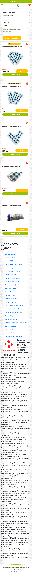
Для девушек (6, 22)
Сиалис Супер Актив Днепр (13, 309)
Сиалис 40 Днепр (10, 302)
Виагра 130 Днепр (10, 329)
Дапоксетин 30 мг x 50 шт (12, 47)
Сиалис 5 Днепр (10, 333)
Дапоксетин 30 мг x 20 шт (12, 126)
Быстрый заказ (15, 74)
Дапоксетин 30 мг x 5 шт (11, 166)
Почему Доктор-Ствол (15, 29)
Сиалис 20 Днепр (10, 275)
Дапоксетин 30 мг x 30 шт (12, 87)
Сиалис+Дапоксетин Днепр (13, 292)
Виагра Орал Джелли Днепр (14, 305)
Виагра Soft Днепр (10, 268)
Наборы (5, 25)
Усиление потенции (9, 12)
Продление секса (8, 15)
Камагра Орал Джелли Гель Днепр (16, 322)
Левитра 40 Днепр (10, 288)
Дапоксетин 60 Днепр (12, 285)
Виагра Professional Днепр (13, 264)
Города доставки (7, 31)
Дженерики (5, 29)
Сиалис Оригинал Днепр (12, 278)
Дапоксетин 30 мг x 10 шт (12, 206)
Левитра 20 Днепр (10, 316)
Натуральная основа (9, 19)
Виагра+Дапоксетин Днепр (13, 336)
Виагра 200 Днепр (10, 261)
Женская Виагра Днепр (12, 271)
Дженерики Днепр (10, 254)
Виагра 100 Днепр (10, 257)
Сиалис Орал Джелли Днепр (14, 312)
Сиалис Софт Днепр (11, 319)
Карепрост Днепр (10, 295)
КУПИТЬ (21, 71)
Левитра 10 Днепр (10, 326)
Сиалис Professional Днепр (13, 281)
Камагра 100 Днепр (11, 298)
